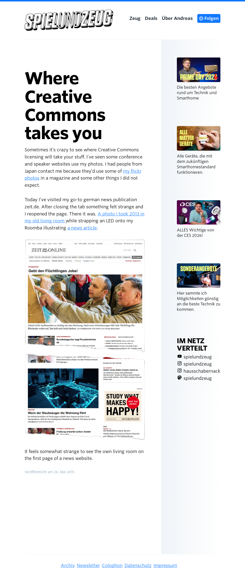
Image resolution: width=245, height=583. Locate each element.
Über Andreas (177, 18)
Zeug (134, 18)
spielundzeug (198, 356)
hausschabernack (202, 371)
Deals (151, 18)
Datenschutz (138, 565)
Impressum (165, 565)
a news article (82, 227)
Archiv (68, 565)
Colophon (112, 565)
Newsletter (88, 565)
